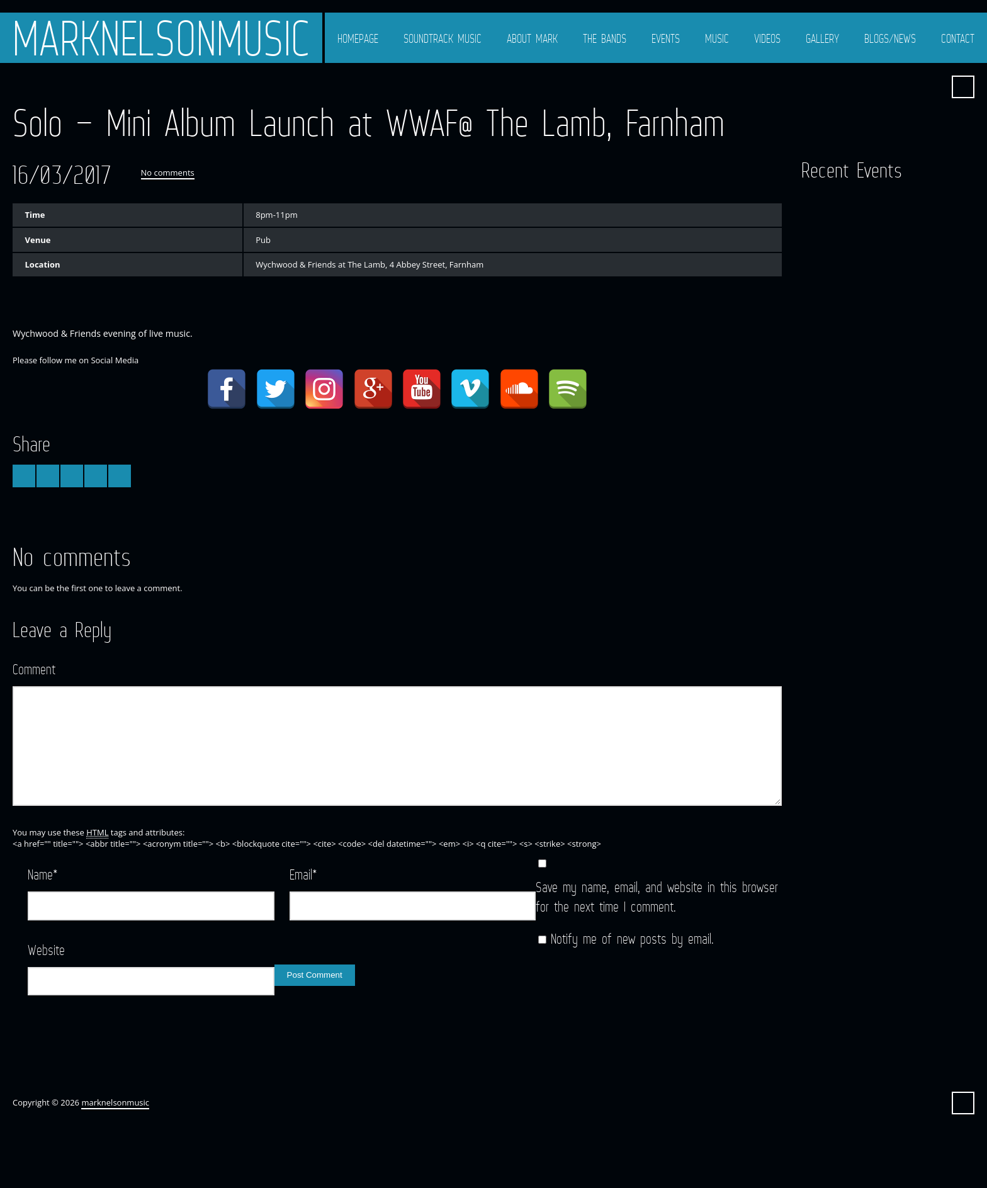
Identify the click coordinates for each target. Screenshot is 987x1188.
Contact (957, 38)
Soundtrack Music (442, 38)
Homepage (357, 38)
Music (717, 38)
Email (303, 874)
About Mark (532, 38)
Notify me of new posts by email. (632, 938)
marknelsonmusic (161, 38)
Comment (34, 669)
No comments (168, 172)
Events (665, 38)
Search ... (963, 87)
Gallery (822, 38)
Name (43, 874)
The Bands (604, 38)
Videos (767, 38)
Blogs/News (890, 38)
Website (46, 949)
